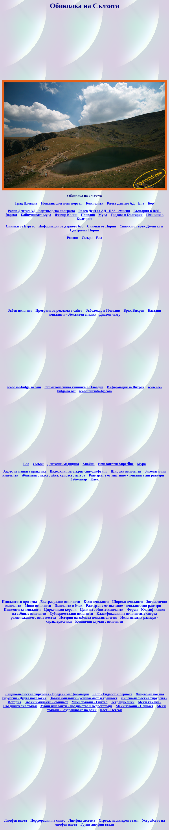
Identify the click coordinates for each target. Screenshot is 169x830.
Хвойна (89, 464)
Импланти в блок (68, 605)
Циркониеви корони (60, 609)
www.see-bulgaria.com (24, 387)
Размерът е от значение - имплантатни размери (126, 475)
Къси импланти (96, 601)
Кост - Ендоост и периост (112, 694)
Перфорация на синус (47, 820)
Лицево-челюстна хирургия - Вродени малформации (47, 694)
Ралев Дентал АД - (93, 211)
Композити (94, 203)
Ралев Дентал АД (121, 203)
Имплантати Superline (116, 464)
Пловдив (88, 215)
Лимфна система (81, 820)
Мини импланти (38, 605)
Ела (141, 203)
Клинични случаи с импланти (99, 621)
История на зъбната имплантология (88, 617)
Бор (151, 203)
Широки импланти (126, 471)
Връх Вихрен (133, 310)
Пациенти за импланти (22, 609)
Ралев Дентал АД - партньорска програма (41, 211)
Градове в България (127, 215)
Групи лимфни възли (97, 824)
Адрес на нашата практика (24, 471)
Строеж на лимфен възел (119, 820)
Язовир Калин (66, 215)
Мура (141, 464)
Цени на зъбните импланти (101, 609)
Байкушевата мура (36, 215)
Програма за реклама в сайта (58, 310)
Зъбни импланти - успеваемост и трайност (83, 698)
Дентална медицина (63, 464)
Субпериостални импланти (71, 613)
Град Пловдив (26, 203)
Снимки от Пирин (101, 226)
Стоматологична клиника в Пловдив (73, 387)
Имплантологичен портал (61, 203)
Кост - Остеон (111, 710)
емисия (119, 211)
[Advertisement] (84, 45)
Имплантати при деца (19, 601)
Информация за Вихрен (125, 387)
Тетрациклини (122, 702)
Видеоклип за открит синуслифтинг (78, 471)
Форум (132, 609)
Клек (94, 479)
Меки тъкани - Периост (134, 706)
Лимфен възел (15, 820)
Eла (26, 464)
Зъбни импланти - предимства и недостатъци (76, 706)
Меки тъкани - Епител (89, 702)
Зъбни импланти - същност (46, 702)
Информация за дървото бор (61, 226)
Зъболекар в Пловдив (103, 310)
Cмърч (38, 464)
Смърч (87, 238)
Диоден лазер (109, 314)
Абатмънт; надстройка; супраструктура (53, 475)
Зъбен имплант (20, 310)
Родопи (72, 238)
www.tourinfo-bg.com (95, 391)
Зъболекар (78, 479)
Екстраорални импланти (60, 601)
